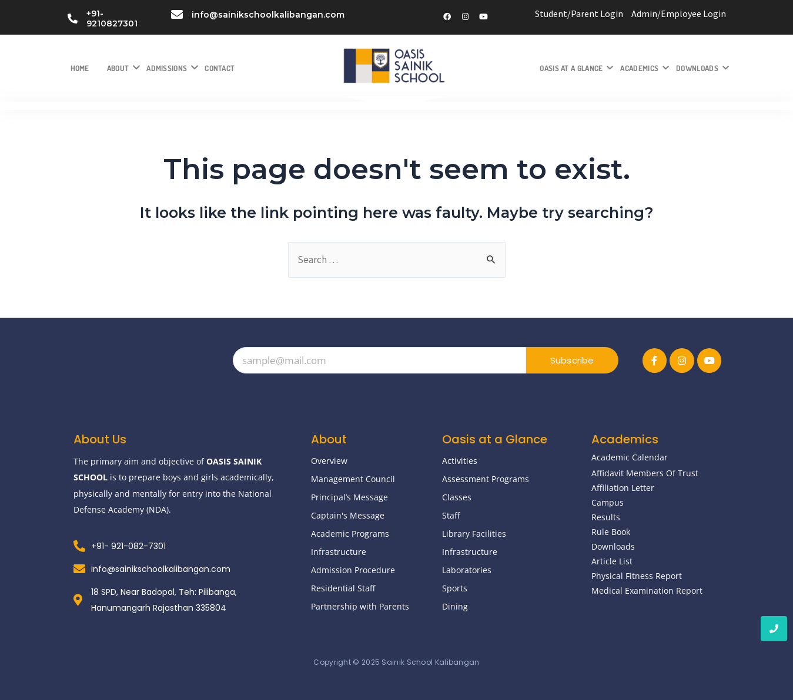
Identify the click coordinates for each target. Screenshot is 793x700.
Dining (455, 606)
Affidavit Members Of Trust (644, 473)
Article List (612, 561)
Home (80, 68)
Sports (454, 588)
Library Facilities (474, 533)
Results (605, 517)
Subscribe (572, 360)
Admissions (171, 68)
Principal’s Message (349, 497)
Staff (451, 515)
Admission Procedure (353, 570)
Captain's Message (347, 515)
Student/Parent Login (579, 13)
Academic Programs (350, 533)
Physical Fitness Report (636, 575)
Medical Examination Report (646, 590)
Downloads (701, 68)
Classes (456, 497)
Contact (220, 68)
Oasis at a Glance (575, 68)
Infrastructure (338, 551)
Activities (459, 460)
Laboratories (466, 570)
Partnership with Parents (360, 606)
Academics (643, 68)
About (122, 68)
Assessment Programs (485, 478)
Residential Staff (343, 588)
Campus (607, 502)
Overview (329, 460)
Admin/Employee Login (678, 13)
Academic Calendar (629, 457)
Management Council (353, 478)
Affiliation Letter (622, 487)
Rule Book (610, 531)
